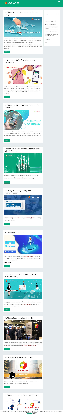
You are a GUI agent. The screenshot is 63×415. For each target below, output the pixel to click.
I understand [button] (29, 413)
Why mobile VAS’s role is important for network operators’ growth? (51, 35)
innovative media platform (15, 217)
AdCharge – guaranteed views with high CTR (22, 395)
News (46, 42)
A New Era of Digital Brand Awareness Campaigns (51, 31)
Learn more (34, 413)
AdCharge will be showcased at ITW (19, 357)
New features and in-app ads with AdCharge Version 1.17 (50, 21)
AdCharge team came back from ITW (19, 318)
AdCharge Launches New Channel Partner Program (50, 25)
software (6, 345)
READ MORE (7, 51)
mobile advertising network (29, 217)
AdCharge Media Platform (27, 256)
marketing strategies (26, 304)
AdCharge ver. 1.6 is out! (14, 232)
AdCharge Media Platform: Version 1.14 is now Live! (51, 28)
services (18, 178)
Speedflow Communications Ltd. (29, 345)
